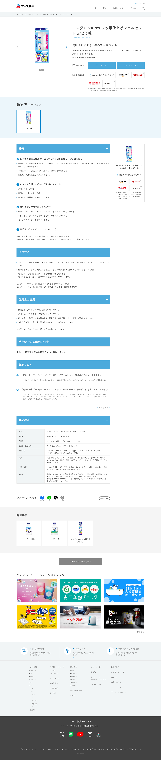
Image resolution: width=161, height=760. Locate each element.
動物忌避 (74, 682)
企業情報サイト (134, 749)
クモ (31, 691)
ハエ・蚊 (33, 670)
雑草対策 (74, 673)
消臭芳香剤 (54, 683)
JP (135, 4)
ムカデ (32, 695)
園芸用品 (73, 667)
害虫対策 (74, 676)
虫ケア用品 (33, 667)
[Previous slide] (17, 47)
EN (139, 4)
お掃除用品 (54, 688)
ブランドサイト (101, 65)
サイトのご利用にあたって (91, 749)
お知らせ (114, 677)
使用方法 (24, 252)
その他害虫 (34, 704)
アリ (31, 685)
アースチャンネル (118, 692)
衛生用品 (53, 693)
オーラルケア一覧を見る (80, 561)
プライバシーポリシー (27, 749)
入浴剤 (53, 670)
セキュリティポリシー (47, 749)
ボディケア (54, 673)
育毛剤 (72, 695)
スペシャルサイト (130, 65)
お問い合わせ (116, 682)
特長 (21, 148)
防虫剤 (32, 710)
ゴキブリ (33, 679)
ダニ (31, 682)
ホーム (19, 14)
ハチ (31, 688)
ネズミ (32, 707)
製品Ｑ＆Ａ (25, 364)
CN (143, 4)
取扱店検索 (115, 667)
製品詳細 (24, 420)
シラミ (32, 698)
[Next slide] (66, 47)
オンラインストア (118, 672)
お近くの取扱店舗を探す (101, 75)
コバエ (32, 673)
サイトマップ (116, 687)
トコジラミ (34, 701)
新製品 (93, 672)
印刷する (103, 498)
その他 (73, 685)
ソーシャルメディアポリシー (68, 749)
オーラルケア (29, 14)
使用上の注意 (27, 299)
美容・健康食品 (76, 690)
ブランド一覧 (96, 667)
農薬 (72, 670)
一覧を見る (103, 407)
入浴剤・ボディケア (57, 667)
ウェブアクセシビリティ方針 (114, 749)
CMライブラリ (96, 684)
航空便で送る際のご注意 (34, 341)
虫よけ (32, 676)
